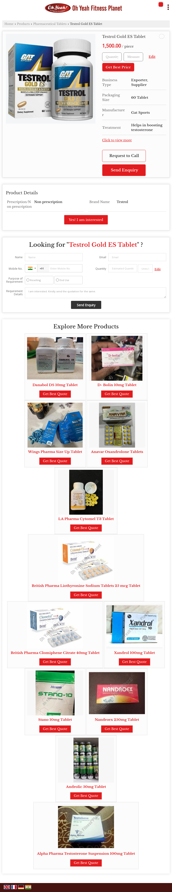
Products (23, 24)
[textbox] (133, 56)
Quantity (100, 269)
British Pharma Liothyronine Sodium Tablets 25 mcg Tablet (86, 586)
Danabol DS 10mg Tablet (54, 385)
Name (19, 257)
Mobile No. (16, 269)
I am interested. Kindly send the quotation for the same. (95, 292)
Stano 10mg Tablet (55, 719)
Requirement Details (14, 293)
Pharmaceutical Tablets (50, 24)
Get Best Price (118, 67)
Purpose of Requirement (14, 280)
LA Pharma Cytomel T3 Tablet (86, 519)
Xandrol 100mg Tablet (134, 653)
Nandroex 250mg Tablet (117, 719)
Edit (152, 57)
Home (8, 24)
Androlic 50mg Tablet (86, 787)
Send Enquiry (124, 170)
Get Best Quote (55, 394)
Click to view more (117, 140)
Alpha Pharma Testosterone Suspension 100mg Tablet (86, 853)
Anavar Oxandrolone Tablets (117, 452)
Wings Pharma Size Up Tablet (55, 452)
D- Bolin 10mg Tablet (116, 385)
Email (102, 257)
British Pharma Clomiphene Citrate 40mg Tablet (55, 653)
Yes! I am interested (86, 220)
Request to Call (124, 155)
